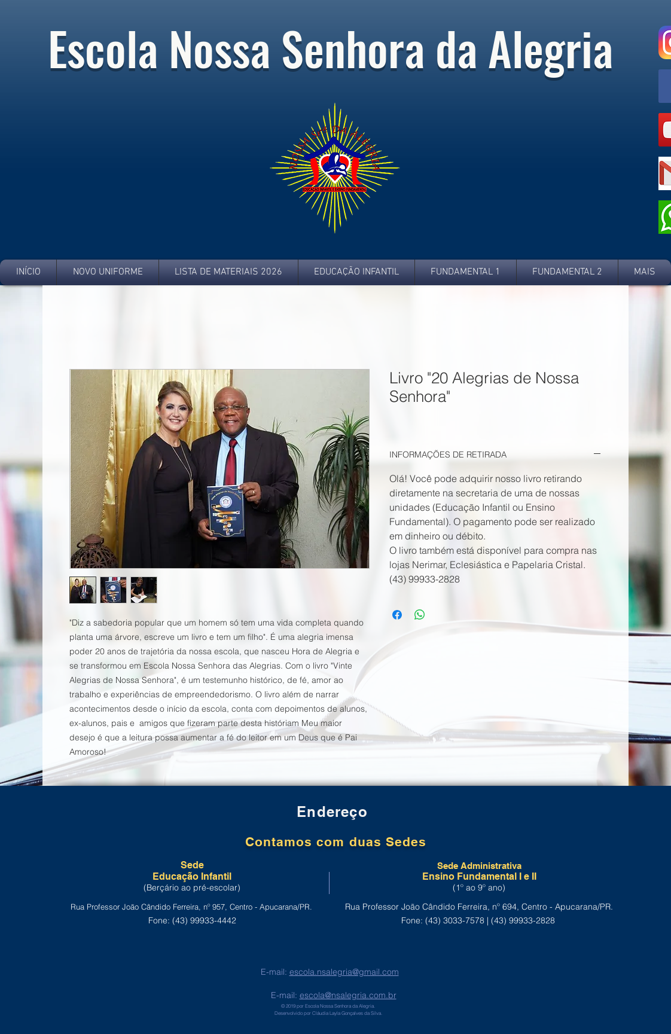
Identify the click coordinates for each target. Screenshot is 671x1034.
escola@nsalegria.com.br (348, 995)
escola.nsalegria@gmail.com (344, 971)
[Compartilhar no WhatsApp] (420, 615)
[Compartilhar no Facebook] (397, 615)
